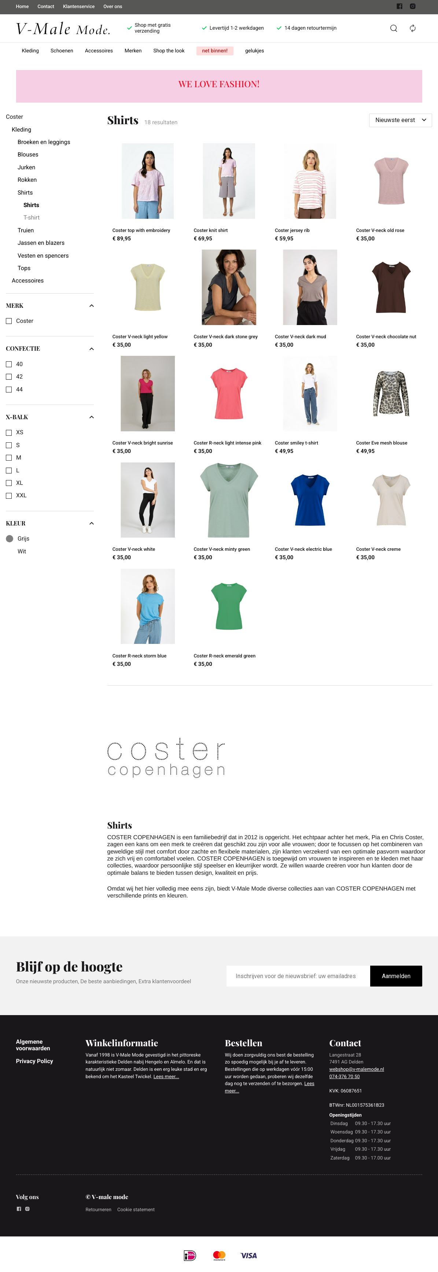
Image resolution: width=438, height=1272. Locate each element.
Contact (45, 7)
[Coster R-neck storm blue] (148, 619)
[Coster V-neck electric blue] (310, 513)
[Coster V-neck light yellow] (148, 300)
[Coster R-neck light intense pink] (229, 406)
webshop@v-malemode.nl (357, 1069)
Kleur (50, 523)
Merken (133, 51)
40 (19, 364)
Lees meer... (166, 1077)
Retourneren (98, 1210)
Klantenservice (79, 7)
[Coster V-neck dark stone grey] (229, 300)
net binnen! (215, 51)
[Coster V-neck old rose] (391, 193)
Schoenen (62, 51)
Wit (22, 551)
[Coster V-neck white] (148, 513)
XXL (21, 495)
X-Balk (50, 417)
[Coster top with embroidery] (148, 193)
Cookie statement (136, 1210)
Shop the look (169, 51)
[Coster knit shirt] (229, 193)
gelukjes (254, 51)
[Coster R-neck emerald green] (229, 619)
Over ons (112, 7)
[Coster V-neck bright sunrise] (148, 406)
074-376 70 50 (345, 1077)
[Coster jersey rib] (310, 193)
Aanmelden (396, 976)
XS (19, 432)
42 (19, 376)
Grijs (23, 538)
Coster (24, 321)
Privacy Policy (34, 1061)
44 (19, 389)
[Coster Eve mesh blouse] (391, 406)
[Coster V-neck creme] (391, 513)
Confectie (50, 348)
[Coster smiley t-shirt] (310, 406)
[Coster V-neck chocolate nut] (391, 300)
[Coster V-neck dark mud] (310, 300)
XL (19, 483)
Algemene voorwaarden (33, 1045)
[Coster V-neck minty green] (229, 513)
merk (50, 305)
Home (22, 7)
